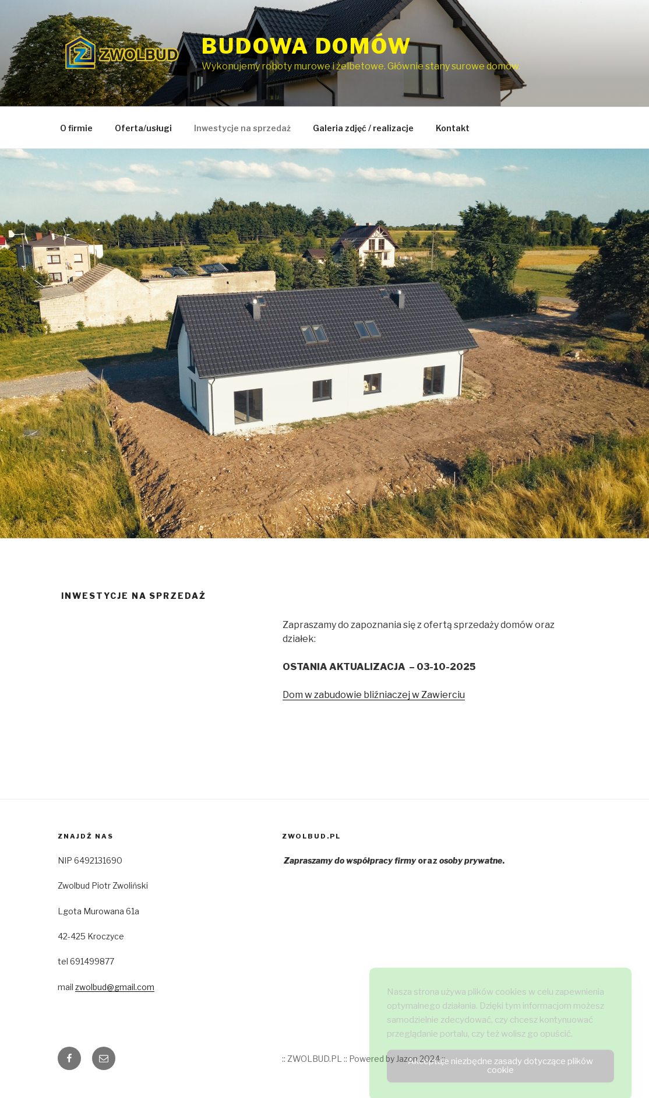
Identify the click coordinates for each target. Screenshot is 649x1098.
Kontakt (453, 128)
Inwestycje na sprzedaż (242, 128)
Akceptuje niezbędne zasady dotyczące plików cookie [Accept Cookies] (500, 1072)
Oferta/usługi (143, 128)
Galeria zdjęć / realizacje (363, 128)
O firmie (76, 128)
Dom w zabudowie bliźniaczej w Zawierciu (374, 694)
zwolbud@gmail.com (114, 987)
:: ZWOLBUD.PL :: (314, 1059)
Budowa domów (307, 46)
